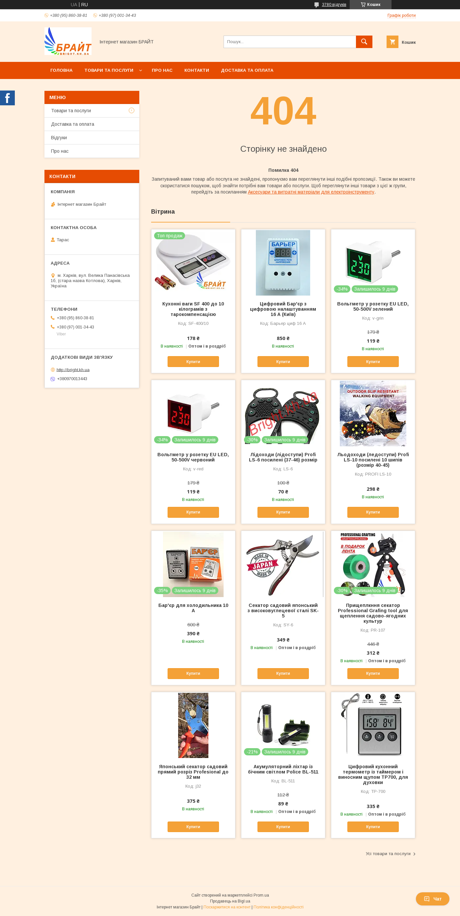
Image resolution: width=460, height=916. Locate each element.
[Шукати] (364, 42)
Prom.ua (261, 895)
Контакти (196, 70)
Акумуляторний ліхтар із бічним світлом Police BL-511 (283, 769)
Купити (193, 361)
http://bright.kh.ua (73, 369)
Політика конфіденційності (279, 907)
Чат (433, 899)
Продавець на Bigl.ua (230, 901)
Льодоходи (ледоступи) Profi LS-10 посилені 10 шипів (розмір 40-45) (373, 460)
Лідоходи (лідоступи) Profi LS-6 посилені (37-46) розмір (283, 457)
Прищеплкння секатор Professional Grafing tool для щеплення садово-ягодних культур (373, 613)
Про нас (162, 70)
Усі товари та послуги (388, 853)
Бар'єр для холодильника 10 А (193, 608)
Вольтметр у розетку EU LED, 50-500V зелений (373, 306)
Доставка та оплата (247, 70)
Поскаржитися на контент (227, 907)
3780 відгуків (334, 4)
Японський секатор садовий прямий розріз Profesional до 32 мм (193, 772)
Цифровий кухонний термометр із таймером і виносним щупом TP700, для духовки (373, 774)
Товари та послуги (108, 70)
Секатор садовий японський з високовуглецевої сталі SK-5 (283, 610)
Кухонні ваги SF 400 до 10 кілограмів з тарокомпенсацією (193, 309)
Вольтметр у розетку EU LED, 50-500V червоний (193, 457)
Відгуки (59, 137)
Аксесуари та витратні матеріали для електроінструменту (311, 192)
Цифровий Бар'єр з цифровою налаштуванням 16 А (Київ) (283, 309)
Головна (61, 70)
